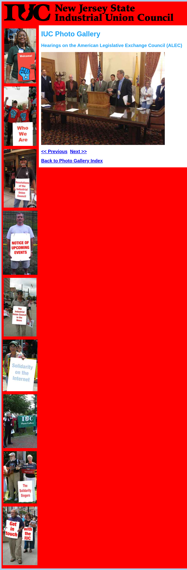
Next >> (78, 151)
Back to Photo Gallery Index (72, 160)
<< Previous (54, 151)
